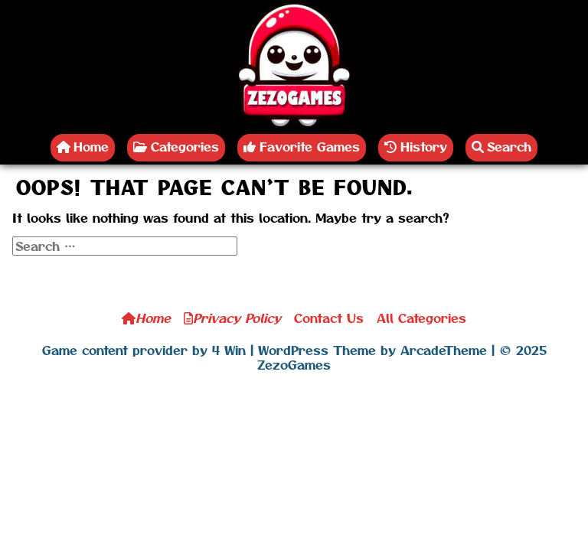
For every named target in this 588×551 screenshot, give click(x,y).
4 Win (229, 350)
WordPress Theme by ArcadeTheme (372, 350)
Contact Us (329, 317)
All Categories (421, 317)
